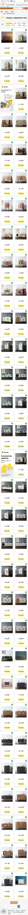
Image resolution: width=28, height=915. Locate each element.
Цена (15, 23)
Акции (2, 8)
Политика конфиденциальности (18, 912)
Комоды (12, 11)
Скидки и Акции (11, 910)
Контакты (11, 8)
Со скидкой (13, 25)
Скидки (17, 910)
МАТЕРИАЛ (23, 23)
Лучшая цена (23, 910)
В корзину (7, 53)
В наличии (8, 25)
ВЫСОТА (19, 25)
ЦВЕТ (19, 23)
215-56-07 (11, 5)
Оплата (4, 8)
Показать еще (14, 902)
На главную (2, 12)
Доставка (7, 8)
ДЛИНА (24, 25)
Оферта (9, 913)
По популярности (9, 23)
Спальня (6, 11)
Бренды (9, 912)
